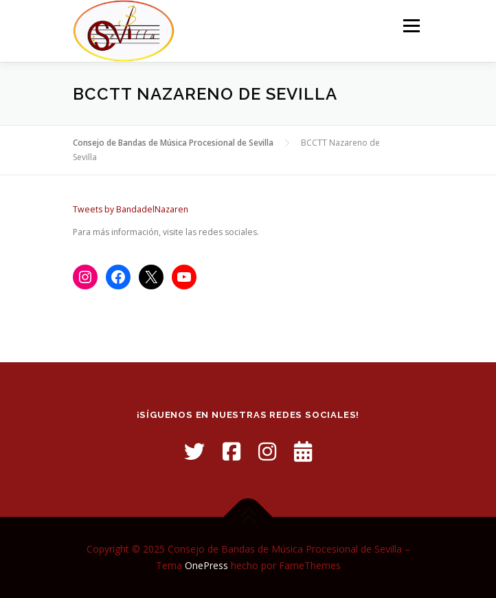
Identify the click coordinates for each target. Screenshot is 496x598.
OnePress (206, 565)
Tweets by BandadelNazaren (130, 209)
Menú (410, 26)
